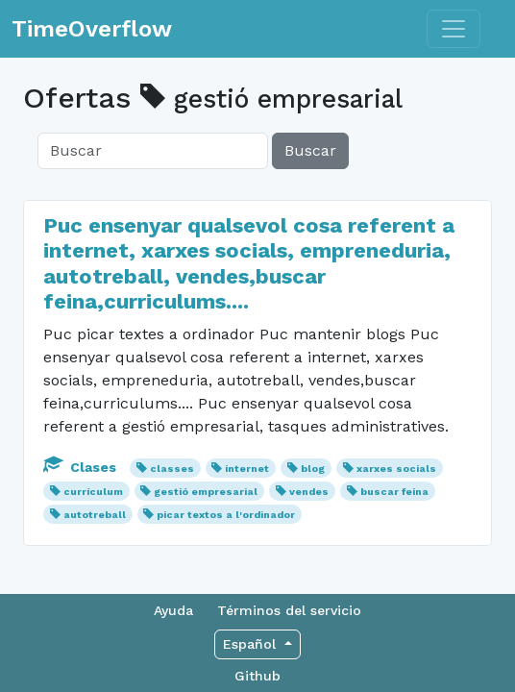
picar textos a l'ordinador (226, 514)
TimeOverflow (92, 28)
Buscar (310, 150)
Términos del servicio (289, 610)
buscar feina (394, 491)
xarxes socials (396, 468)
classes (172, 468)
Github (257, 675)
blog (313, 468)
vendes (309, 491)
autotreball (94, 514)
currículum (93, 491)
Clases (81, 467)
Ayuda (173, 610)
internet (247, 468)
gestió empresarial (206, 491)
